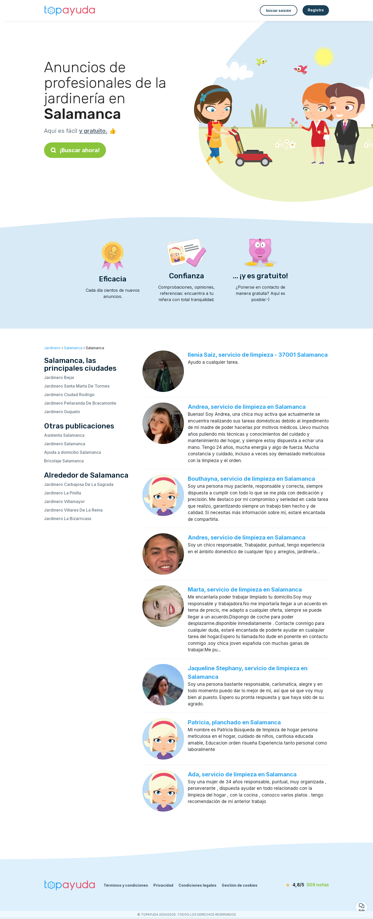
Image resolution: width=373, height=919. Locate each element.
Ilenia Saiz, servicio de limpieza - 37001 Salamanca (258, 354)
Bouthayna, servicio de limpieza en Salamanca (251, 478)
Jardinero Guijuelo (62, 411)
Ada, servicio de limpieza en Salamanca (242, 774)
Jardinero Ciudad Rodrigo (69, 394)
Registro (316, 10)
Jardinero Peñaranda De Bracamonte (80, 403)
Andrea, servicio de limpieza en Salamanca (247, 406)
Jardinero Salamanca (64, 443)
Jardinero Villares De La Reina (73, 510)
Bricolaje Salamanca (64, 460)
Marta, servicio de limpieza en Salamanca (245, 589)
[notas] (299, 885)
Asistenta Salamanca (64, 435)
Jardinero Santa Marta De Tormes (77, 386)
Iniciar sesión (278, 10)
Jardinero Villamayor (64, 501)
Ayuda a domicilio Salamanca (72, 452)
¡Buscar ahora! (75, 150)
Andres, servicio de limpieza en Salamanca (246, 537)
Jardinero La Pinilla (62, 492)
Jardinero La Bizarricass (67, 518)
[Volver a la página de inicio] (70, 10)
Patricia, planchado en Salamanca (234, 722)
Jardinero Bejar (59, 377)
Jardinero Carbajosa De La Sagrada (78, 484)
